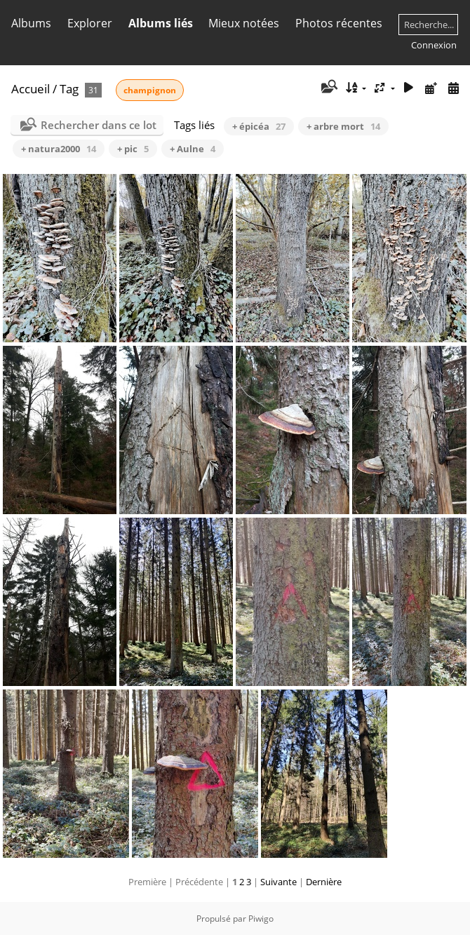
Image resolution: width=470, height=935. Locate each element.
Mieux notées (243, 23)
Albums (31, 23)
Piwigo (261, 918)
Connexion (434, 45)
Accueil (30, 89)
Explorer (89, 23)
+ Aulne (192, 148)
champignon (149, 90)
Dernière (324, 881)
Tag (69, 89)
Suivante (278, 881)
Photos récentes (338, 23)
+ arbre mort (343, 126)
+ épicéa (259, 126)
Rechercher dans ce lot (98, 125)
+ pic (133, 148)
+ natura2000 (58, 148)
